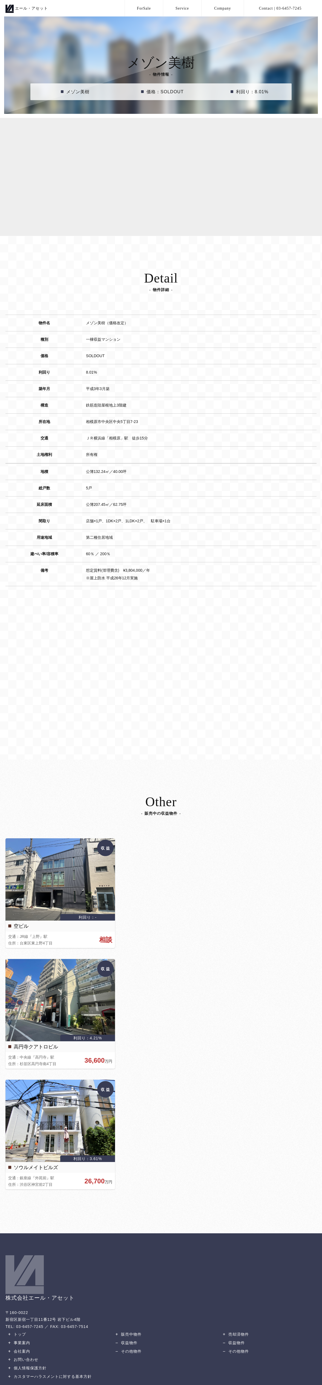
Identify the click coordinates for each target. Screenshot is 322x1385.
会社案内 (18, 1351)
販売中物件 (128, 1334)
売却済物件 (235, 1334)
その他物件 (128, 1351)
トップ (16, 1334)
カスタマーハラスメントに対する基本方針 (49, 1376)
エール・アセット (26, 8)
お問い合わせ (22, 1359)
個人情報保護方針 (27, 1368)
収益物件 (125, 1343)
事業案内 (18, 1343)
